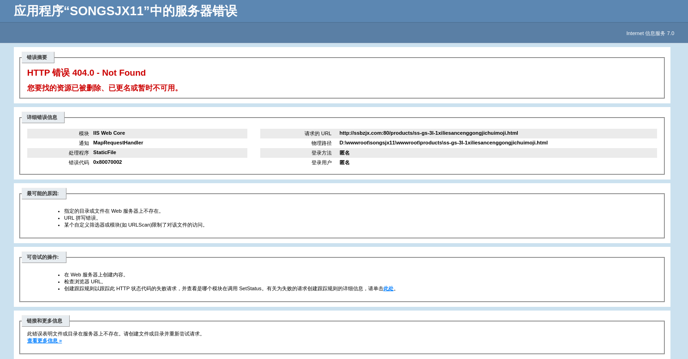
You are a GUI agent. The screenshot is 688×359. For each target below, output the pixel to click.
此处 (388, 288)
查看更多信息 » (44, 340)
